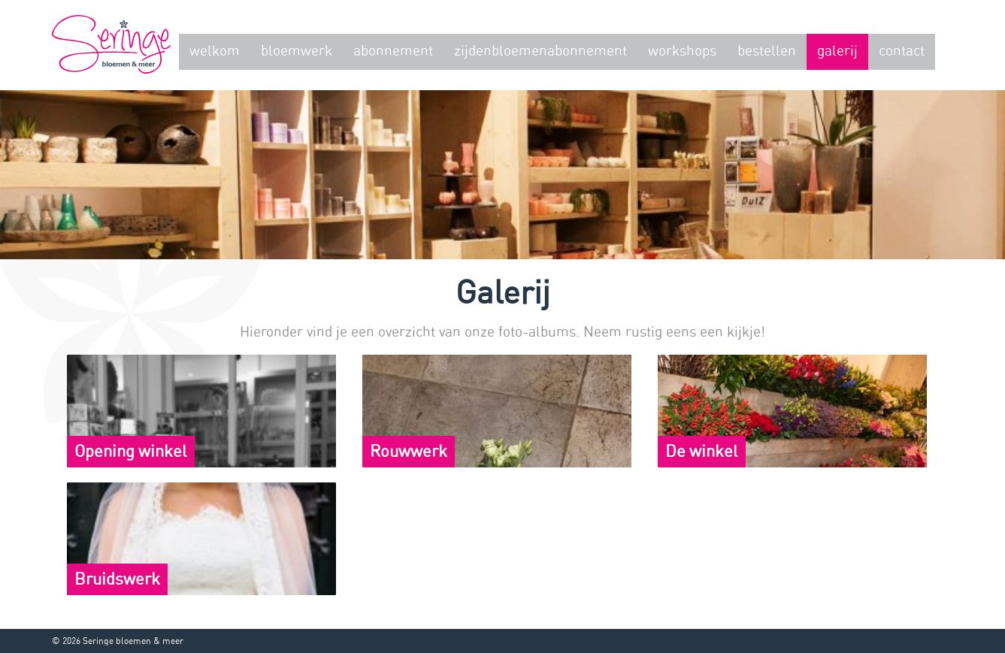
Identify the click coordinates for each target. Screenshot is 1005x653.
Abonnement (393, 51)
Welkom (214, 51)
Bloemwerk (296, 51)
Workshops (682, 51)
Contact (902, 51)
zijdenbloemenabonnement (540, 51)
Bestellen (766, 51)
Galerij (837, 51)
